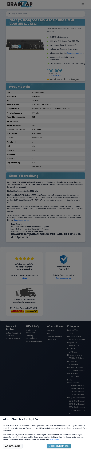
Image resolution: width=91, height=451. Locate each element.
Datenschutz (54, 439)
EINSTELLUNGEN (12, 446)
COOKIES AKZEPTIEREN (59, 446)
